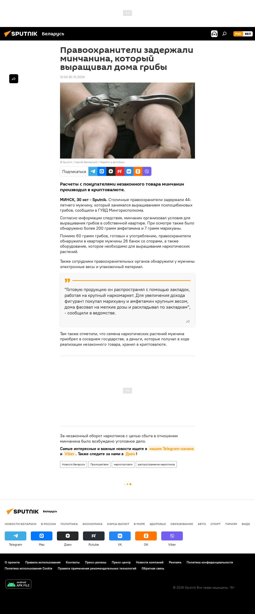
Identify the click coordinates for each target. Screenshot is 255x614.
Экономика (92, 524)
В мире (139, 524)
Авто (202, 524)
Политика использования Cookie (28, 568)
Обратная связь (153, 568)
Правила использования (42, 562)
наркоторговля (123, 464)
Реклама (175, 562)
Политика (69, 524)
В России (48, 524)
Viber (69, 453)
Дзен (130, 453)
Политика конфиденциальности (210, 562)
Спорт (215, 524)
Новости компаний (149, 562)
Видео (247, 524)
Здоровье (158, 524)
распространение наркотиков (156, 464)
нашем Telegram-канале (171, 448)
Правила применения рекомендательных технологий (97, 568)
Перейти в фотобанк (112, 162)
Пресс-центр (121, 562)
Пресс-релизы (95, 562)
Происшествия (99, 464)
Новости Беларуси (73, 464)
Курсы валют (118, 524)
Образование (181, 524)
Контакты (73, 562)
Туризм (231, 524)
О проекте (12, 562)
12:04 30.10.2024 (72, 77)
